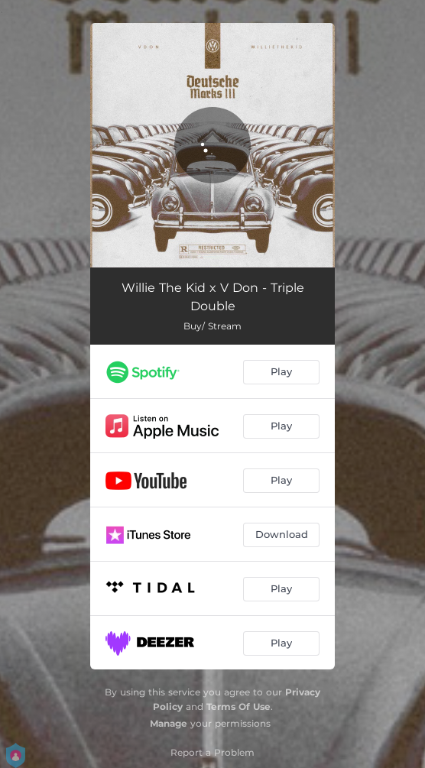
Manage (168, 723)
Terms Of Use (238, 706)
